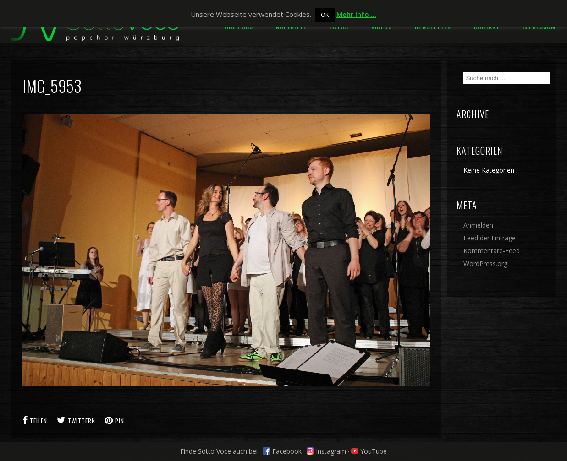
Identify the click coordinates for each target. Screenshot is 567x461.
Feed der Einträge (489, 237)
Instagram (326, 451)
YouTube (369, 451)
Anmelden (478, 225)
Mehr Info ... (356, 14)
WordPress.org (485, 263)
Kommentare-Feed (491, 250)
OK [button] (325, 15)
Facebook (282, 451)
